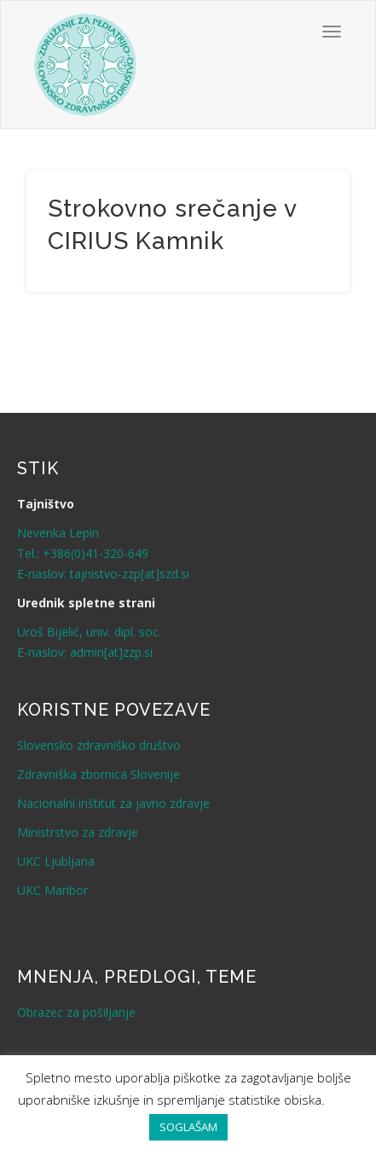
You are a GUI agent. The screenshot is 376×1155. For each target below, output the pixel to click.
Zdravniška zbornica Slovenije (98, 774)
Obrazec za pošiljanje (76, 1012)
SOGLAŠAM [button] (188, 1127)
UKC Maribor (52, 890)
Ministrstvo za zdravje (77, 832)
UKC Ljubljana (56, 861)
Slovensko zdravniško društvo (99, 745)
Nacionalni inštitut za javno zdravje (113, 803)
